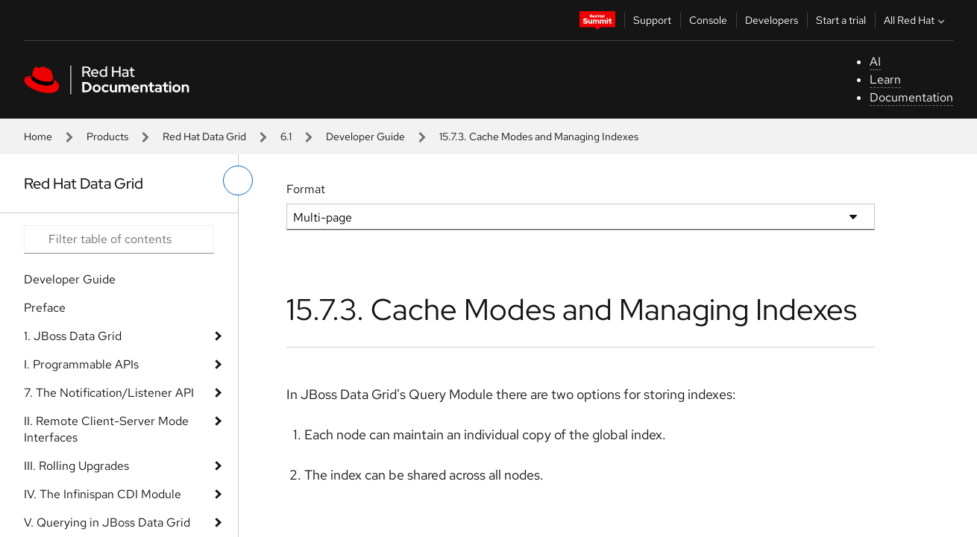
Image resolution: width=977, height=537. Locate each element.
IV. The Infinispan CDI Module (102, 494)
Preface (45, 307)
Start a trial (841, 20)
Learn (885, 79)
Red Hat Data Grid (204, 136)
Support (652, 20)
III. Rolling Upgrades (76, 466)
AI (875, 61)
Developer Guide (365, 136)
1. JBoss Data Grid (73, 336)
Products (107, 136)
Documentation (911, 97)
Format (305, 189)
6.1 (286, 136)
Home (38, 136)
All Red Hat (916, 20)
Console (708, 20)
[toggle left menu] (238, 180)
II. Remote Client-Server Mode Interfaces (106, 429)
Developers (771, 20)
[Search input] (119, 239)
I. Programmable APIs (81, 364)
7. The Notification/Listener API (109, 393)
